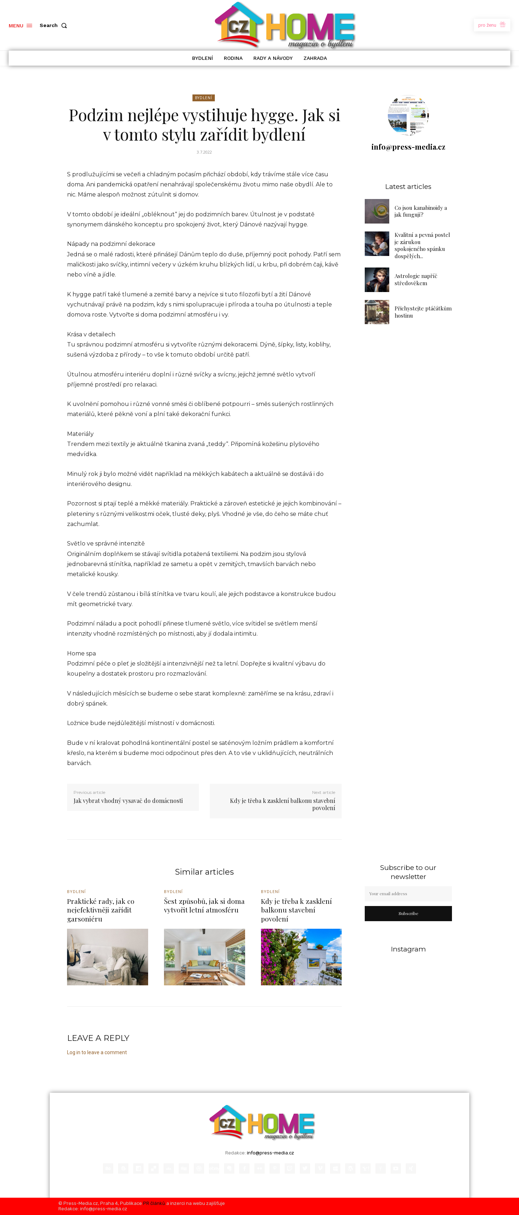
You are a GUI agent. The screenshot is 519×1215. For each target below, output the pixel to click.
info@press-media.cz (408, 146)
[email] (408, 893)
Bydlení (203, 97)
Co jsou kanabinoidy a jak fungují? (421, 211)
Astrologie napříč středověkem (416, 279)
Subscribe (408, 913)
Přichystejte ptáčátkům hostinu (423, 312)
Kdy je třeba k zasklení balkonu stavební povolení (282, 804)
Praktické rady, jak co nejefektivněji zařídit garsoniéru (100, 909)
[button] (55, 25)
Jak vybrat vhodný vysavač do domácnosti (128, 800)
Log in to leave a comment (97, 1052)
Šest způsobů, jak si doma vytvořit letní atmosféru (204, 905)
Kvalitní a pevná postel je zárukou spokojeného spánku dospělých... (422, 245)
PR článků (154, 1203)
